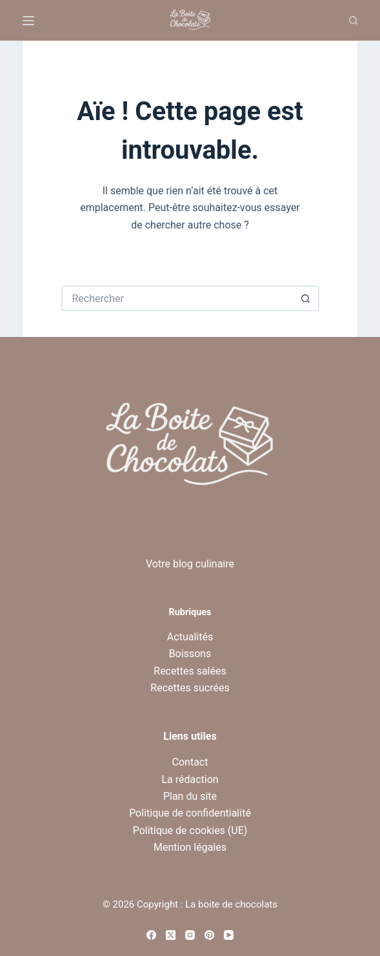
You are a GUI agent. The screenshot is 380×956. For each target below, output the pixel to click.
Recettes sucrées (189, 688)
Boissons (190, 653)
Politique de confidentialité (190, 813)
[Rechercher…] (177, 298)
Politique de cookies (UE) (190, 830)
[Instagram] (190, 935)
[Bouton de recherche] (306, 298)
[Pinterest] (209, 935)
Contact (190, 762)
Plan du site (190, 796)
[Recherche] (353, 20)
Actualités (190, 637)
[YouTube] (229, 935)
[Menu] (28, 20)
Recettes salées (190, 671)
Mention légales (190, 847)
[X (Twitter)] (170, 935)
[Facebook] (151, 935)
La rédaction (189, 779)
